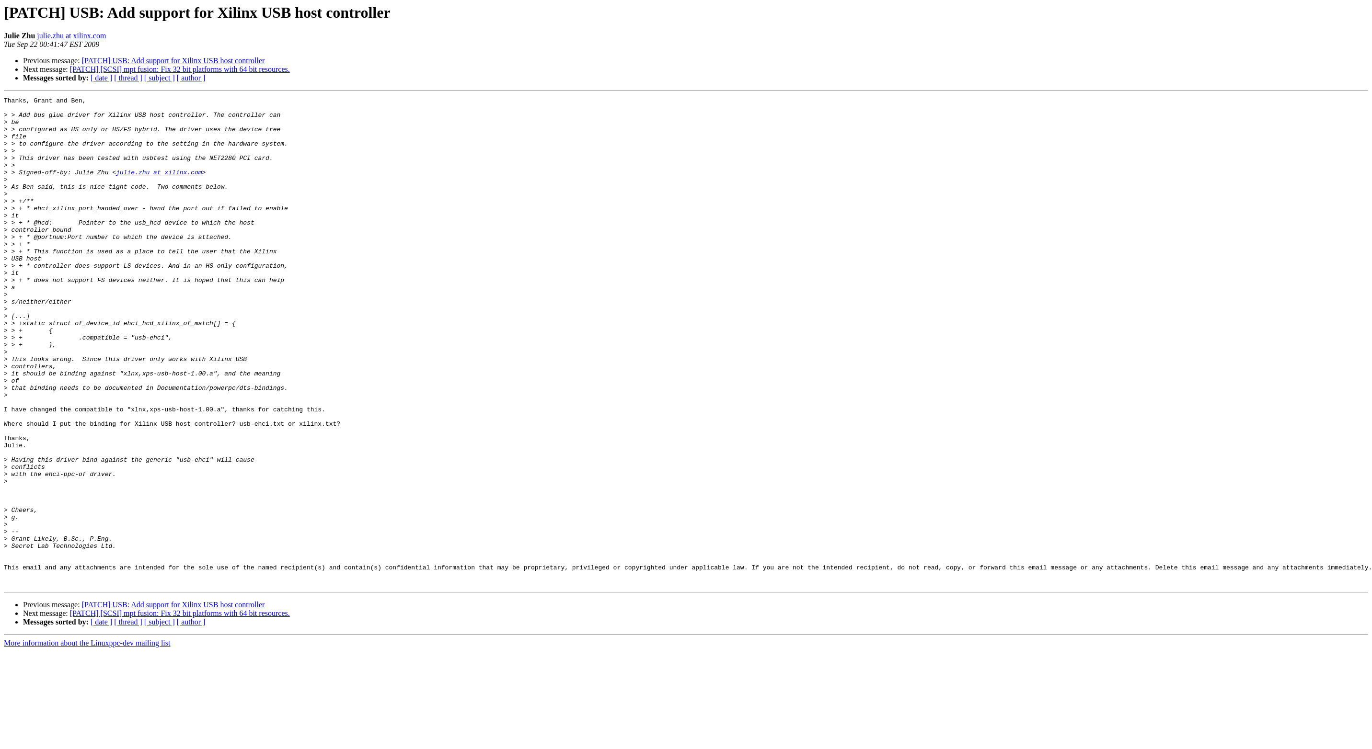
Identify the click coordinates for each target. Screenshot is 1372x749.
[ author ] (191, 78)
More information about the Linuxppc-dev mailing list (87, 741)
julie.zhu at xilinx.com (71, 36)
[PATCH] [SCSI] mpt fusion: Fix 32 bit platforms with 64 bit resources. (180, 69)
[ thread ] (128, 78)
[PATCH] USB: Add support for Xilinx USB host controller (173, 61)
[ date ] (101, 78)
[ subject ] (159, 78)
